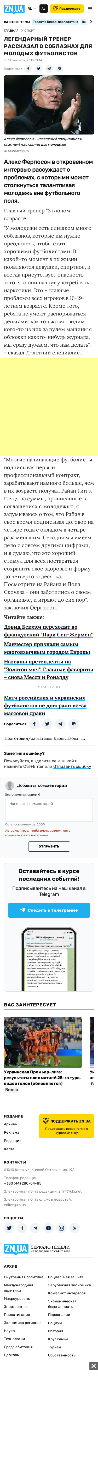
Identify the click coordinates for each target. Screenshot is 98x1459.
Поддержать (66, 8)
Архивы (11, 1124)
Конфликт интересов (67, 1293)
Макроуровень (17, 1298)
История (55, 1331)
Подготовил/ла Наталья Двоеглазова (41, 738)
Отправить (49, 846)
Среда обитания (18, 1347)
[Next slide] (90, 21)
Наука (9, 1331)
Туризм (54, 1347)
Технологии (14, 1339)
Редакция (12, 1141)
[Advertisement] (49, 407)
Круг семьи (58, 1339)
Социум (55, 1323)
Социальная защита (66, 1277)
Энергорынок (16, 1307)
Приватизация (17, 1315)
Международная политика (18, 1288)
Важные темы (17, 22)
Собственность (61, 1355)
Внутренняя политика (23, 1277)
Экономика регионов (23, 1323)
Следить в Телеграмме (49, 910)
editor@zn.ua (15, 1205)
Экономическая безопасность (62, 1304)
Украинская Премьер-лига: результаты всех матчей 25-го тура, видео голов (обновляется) (42, 1078)
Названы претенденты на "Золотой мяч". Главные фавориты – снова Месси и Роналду (48, 669)
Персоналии (59, 1315)
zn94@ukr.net (70, 1191)
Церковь (11, 1355)
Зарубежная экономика (69, 1285)
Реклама (11, 1132)
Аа (43, 8)
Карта (9, 1149)
